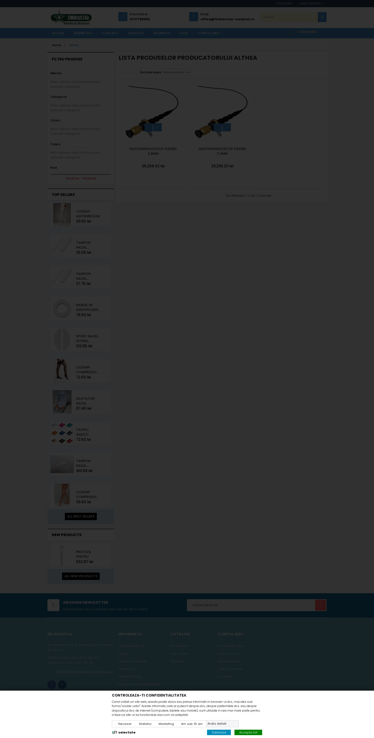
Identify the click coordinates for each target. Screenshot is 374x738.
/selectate (123, 732)
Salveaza (219, 732)
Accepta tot (248, 732)
